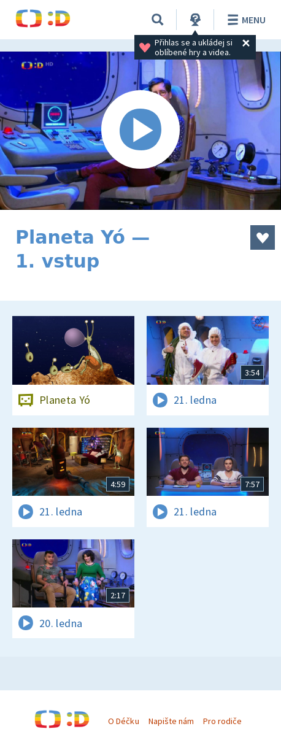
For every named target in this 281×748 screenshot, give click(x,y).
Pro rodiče (222, 721)
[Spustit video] (140, 131)
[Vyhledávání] (157, 19)
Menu (244, 19)
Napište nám (171, 721)
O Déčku (123, 721)
